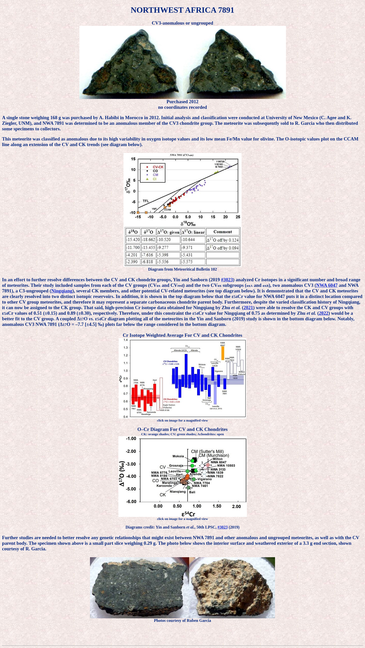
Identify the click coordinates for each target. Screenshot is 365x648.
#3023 (227, 279)
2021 (248, 307)
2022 (323, 313)
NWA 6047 (327, 285)
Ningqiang (61, 290)
